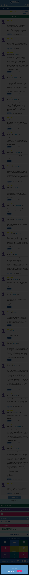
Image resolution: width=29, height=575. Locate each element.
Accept (19, 571)
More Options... (11, 571)
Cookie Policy (14, 568)
